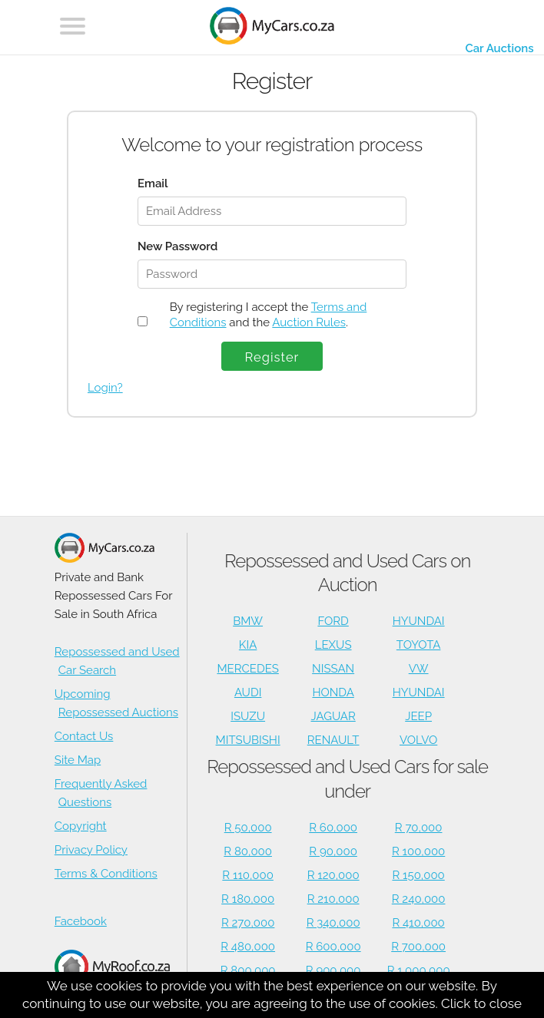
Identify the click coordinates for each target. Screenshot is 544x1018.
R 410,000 (418, 923)
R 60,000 (333, 828)
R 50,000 (248, 828)
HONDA (332, 692)
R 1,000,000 (418, 970)
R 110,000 (248, 875)
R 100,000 (418, 851)
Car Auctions (499, 48)
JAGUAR (332, 716)
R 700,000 (418, 947)
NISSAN (333, 669)
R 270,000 (248, 923)
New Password (177, 246)
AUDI (247, 692)
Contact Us (84, 736)
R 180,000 (247, 899)
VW (419, 669)
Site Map (78, 760)
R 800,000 (248, 970)
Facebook (81, 921)
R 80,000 (248, 851)
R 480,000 (248, 947)
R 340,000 (333, 923)
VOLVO (418, 740)
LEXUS (333, 645)
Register (272, 357)
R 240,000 (419, 899)
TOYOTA (418, 645)
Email (153, 183)
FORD (332, 621)
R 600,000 (333, 947)
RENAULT (333, 740)
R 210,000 (333, 899)
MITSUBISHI (248, 740)
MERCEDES (247, 669)
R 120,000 (333, 875)
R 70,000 (419, 828)
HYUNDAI (419, 621)
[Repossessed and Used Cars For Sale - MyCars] (272, 28)
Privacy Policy (91, 850)
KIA (248, 645)
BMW (248, 621)
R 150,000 (418, 875)
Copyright (81, 826)
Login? (105, 388)
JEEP (418, 716)
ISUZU (248, 716)
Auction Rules (309, 322)
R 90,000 (333, 851)
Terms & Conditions (106, 874)
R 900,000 (333, 970)
